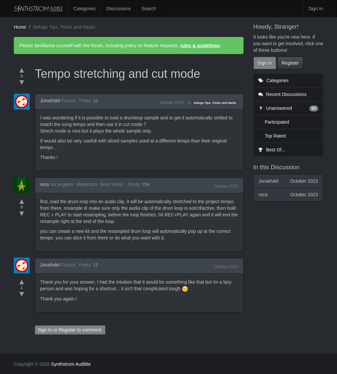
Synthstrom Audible (38, 8)
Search (148, 8)
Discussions (118, 8)
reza (44, 184)
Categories (84, 8)
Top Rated (275, 136)
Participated (277, 122)
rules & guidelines (200, 45)
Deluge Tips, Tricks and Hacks (215, 103)
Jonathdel (50, 100)
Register (67, 329)
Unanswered (288, 108)
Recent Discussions (282, 94)
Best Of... (271, 149)
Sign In (315, 8)
